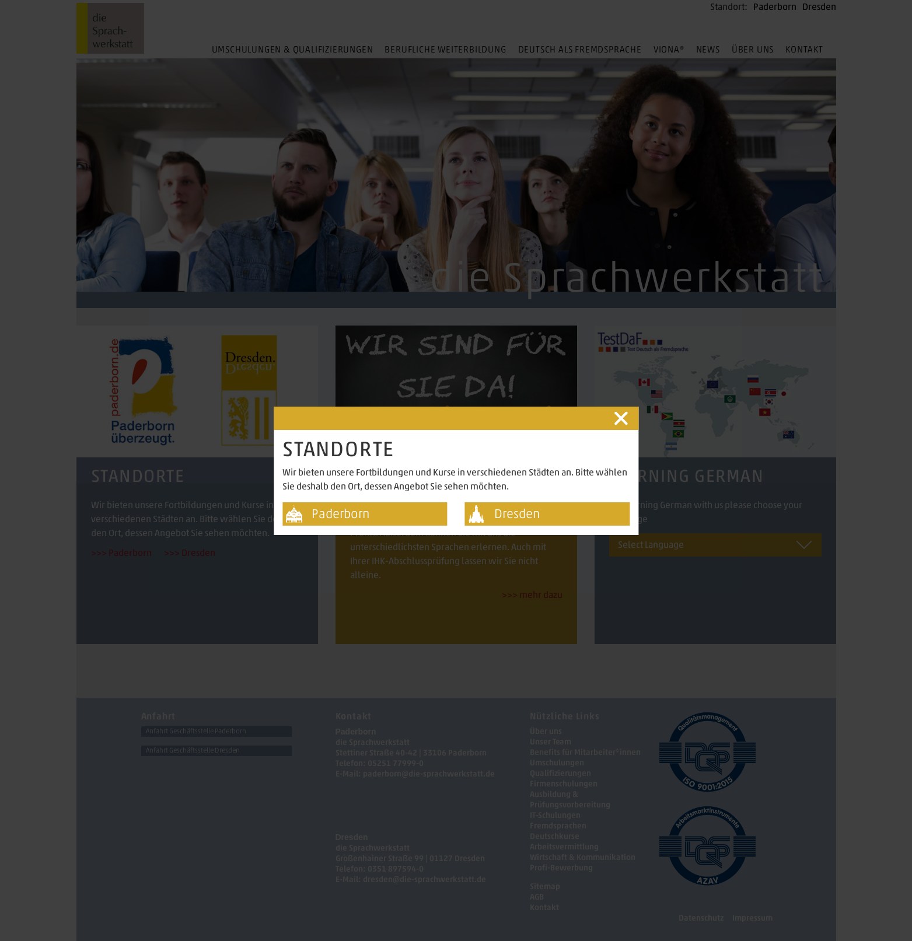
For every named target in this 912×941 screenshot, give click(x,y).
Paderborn (340, 514)
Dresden (517, 514)
